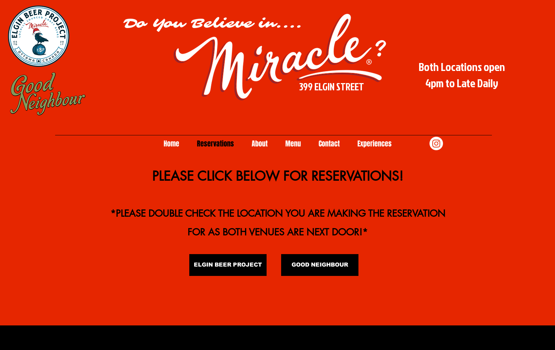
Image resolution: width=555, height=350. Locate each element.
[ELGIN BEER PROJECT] (228, 265)
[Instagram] (436, 143)
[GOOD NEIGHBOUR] (319, 265)
